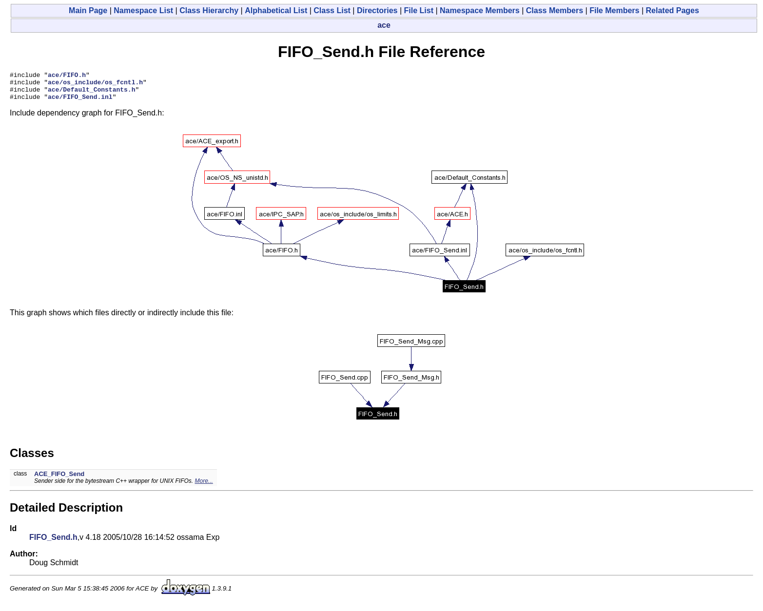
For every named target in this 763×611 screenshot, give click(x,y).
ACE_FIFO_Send (59, 479)
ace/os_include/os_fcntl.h (95, 84)
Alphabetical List (276, 10)
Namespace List (143, 10)
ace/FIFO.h (67, 76)
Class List (332, 10)
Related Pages (672, 10)
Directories (377, 10)
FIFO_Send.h (53, 543)
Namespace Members (480, 10)
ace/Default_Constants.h (91, 93)
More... (204, 486)
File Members (614, 10)
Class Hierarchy (208, 10)
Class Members (554, 10)
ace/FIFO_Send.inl (80, 102)
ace (384, 25)
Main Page (88, 10)
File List (418, 10)
